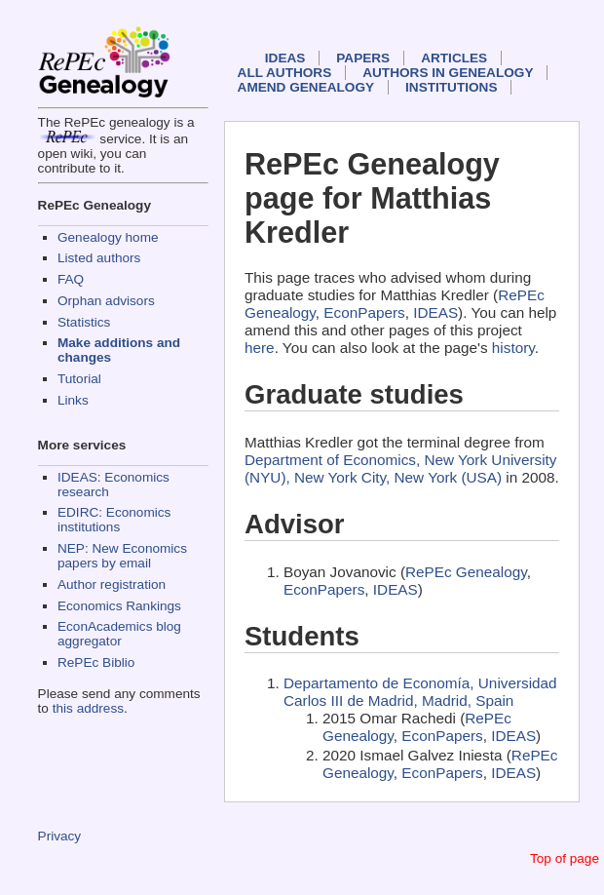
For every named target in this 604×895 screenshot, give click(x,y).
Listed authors (98, 258)
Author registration (111, 584)
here (260, 347)
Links (73, 400)
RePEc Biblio (95, 662)
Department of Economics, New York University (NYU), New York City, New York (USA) (401, 468)
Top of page (564, 858)
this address (88, 708)
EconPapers (363, 312)
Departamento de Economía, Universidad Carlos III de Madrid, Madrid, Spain (420, 692)
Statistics (83, 322)
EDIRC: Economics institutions (113, 519)
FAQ (70, 279)
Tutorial (79, 378)
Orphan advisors (106, 300)
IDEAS (285, 58)
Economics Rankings (119, 606)
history (513, 347)
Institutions (451, 87)
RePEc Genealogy (466, 572)
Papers (363, 58)
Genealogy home (108, 237)
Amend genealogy (306, 87)
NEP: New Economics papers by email (122, 555)
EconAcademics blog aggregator (119, 633)
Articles (454, 58)
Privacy (60, 836)
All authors (285, 72)
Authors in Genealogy (447, 72)
